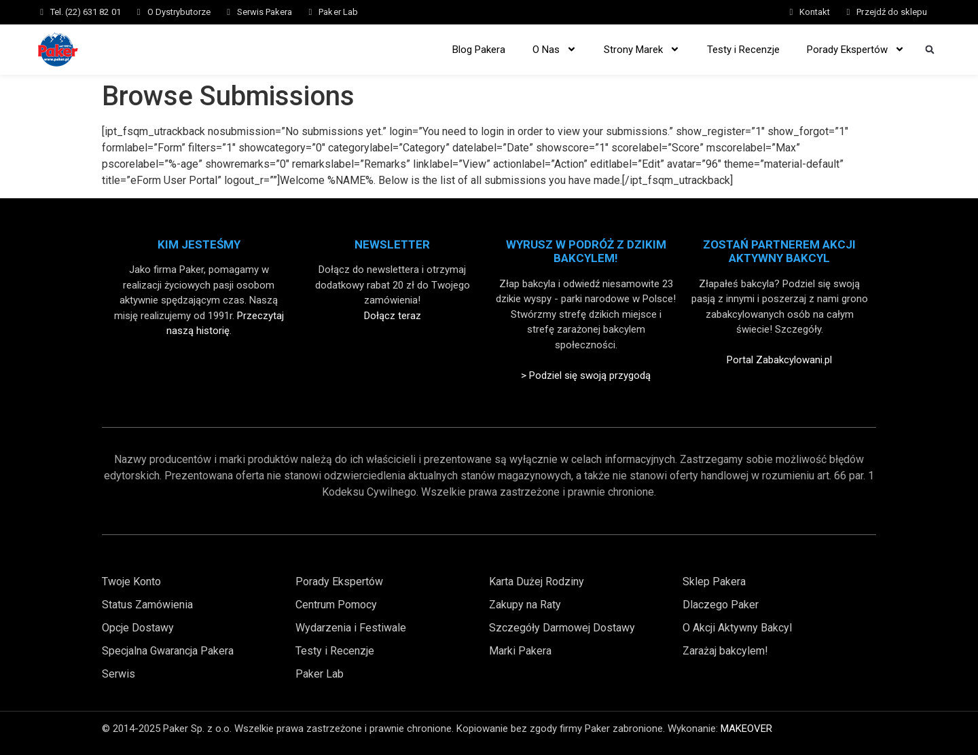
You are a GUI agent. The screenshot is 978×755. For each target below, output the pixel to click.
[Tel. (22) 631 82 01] (41, 11)
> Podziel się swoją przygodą (586, 375)
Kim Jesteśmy (199, 244)
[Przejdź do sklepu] (848, 11)
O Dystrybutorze (179, 12)
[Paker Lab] (310, 11)
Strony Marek (642, 49)
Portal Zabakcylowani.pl (779, 360)
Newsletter (392, 244)
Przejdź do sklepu (891, 12)
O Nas (554, 49)
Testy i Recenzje (743, 49)
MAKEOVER (746, 728)
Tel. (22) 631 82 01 (85, 12)
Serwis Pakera (264, 12)
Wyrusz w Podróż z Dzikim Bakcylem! (586, 251)
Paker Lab (338, 12)
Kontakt (814, 12)
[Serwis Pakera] (228, 11)
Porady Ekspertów (856, 49)
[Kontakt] (790, 11)
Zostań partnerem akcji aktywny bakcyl (779, 251)
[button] (929, 49)
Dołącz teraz (392, 316)
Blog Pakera (478, 49)
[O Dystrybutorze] (138, 11)
